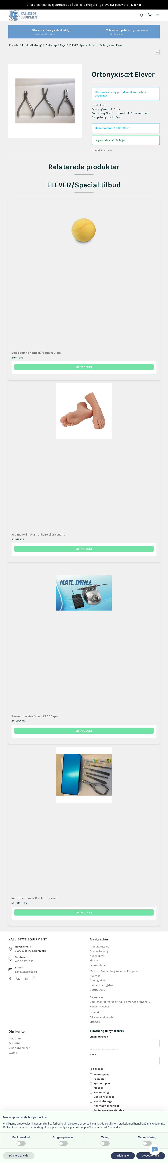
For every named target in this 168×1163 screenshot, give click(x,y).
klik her (136, 4)
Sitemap (95, 1021)
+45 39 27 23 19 (24, 961)
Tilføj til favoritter (102, 150)
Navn (93, 1054)
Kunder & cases (100, 1006)
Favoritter (14, 1043)
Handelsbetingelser (102, 985)
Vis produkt (84, 367)
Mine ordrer (15, 1038)
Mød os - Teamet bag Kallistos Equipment (115, 971)
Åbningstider (98, 980)
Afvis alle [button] (123, 1155)
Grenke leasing (99, 951)
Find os (94, 960)
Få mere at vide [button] (18, 1155)
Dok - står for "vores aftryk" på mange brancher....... (120, 1001)
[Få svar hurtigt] (154, 1149)
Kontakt (95, 976)
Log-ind (94, 1012)
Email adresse (100, 1036)
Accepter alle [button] (150, 1155)
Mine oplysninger (19, 1048)
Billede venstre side (101, 1017)
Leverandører (98, 965)
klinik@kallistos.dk (26, 971)
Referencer (96, 997)
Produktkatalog (99, 946)
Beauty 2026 (97, 989)
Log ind (12, 1052)
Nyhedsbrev (97, 956)
